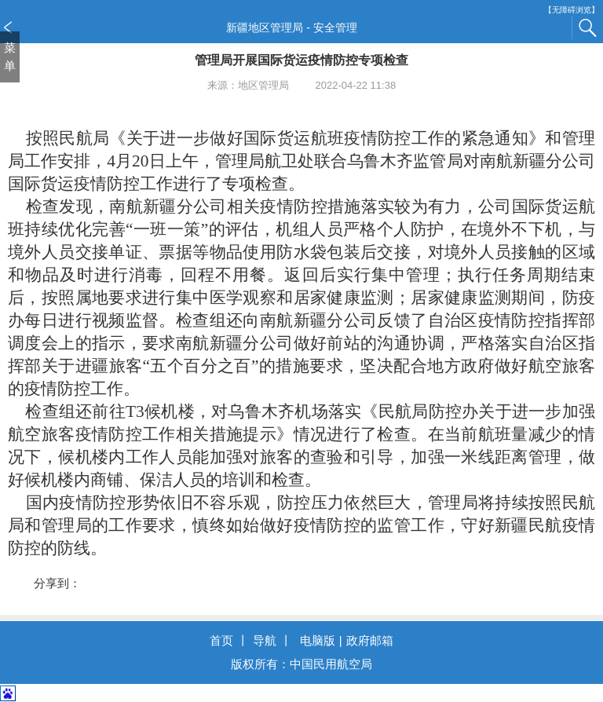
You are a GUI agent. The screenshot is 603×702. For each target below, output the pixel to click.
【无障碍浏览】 (571, 10)
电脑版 (317, 640)
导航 (264, 640)
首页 (221, 640)
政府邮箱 (369, 640)
